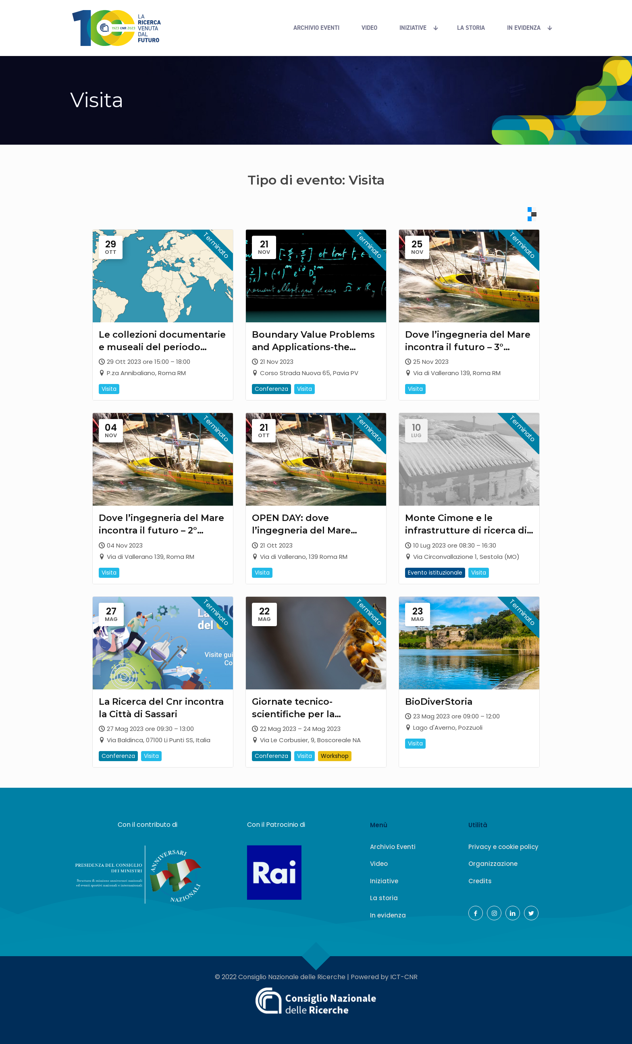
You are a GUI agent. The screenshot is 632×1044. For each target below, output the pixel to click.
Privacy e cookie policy (503, 846)
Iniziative (384, 880)
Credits (480, 880)
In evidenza (388, 915)
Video (379, 863)
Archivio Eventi (393, 846)
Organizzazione (493, 863)
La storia (384, 898)
